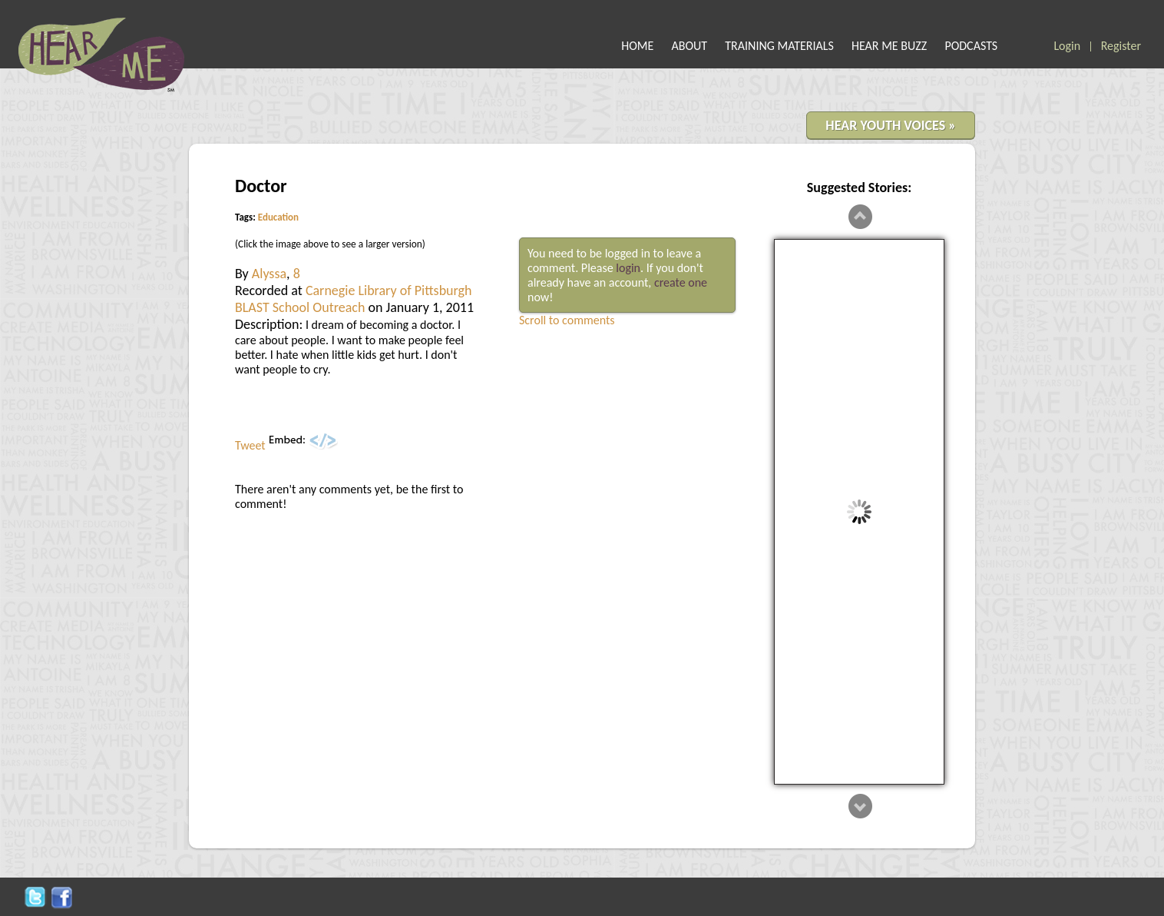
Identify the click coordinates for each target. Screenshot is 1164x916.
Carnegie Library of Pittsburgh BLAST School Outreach (353, 299)
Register (1121, 45)
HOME (637, 45)
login (628, 268)
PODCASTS (970, 45)
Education (278, 217)
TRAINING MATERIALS (779, 45)
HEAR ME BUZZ (889, 45)
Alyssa (269, 273)
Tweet (250, 445)
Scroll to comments (567, 320)
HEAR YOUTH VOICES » (890, 125)
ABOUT (690, 45)
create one (680, 282)
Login (1066, 45)
